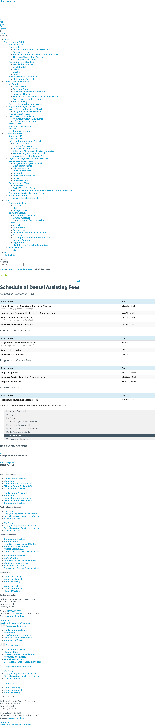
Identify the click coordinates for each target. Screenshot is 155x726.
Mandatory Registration (20, 126)
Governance (19, 235)
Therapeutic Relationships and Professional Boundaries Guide (43, 190)
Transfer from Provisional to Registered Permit (35, 96)
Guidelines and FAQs (19, 183)
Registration (19, 242)
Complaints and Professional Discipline (32, 49)
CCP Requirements (22, 171)
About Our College (17, 203)
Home (7, 39)
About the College (13, 688)
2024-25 (17, 250)
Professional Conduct (19, 195)
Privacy (16, 74)
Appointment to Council (25, 215)
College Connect (21, 210)
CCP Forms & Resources (24, 176)
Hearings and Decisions (24, 59)
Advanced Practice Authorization (29, 91)
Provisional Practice (22, 94)
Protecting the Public (14, 42)
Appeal (16, 225)
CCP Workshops (20, 180)
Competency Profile (22, 166)
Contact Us (9, 255)
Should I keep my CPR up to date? (29, 153)
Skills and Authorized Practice (27, 79)
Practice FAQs (19, 185)
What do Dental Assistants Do (23, 77)
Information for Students (25, 121)
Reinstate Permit (21, 89)
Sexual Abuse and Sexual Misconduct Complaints (36, 54)
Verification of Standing (20, 131)
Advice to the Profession (20, 146)
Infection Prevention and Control (25, 141)
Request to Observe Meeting (30, 220)
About (7, 200)
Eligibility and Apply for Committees (30, 245)
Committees (14, 223)
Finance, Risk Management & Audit (30, 232)
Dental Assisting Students (21, 116)
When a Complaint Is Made (26, 198)
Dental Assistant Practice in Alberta (26, 109)
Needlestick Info (21, 143)
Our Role (17, 205)
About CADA (11, 683)
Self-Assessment (21, 168)
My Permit (14, 84)
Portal (2, 24)
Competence (19, 230)
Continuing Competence (21, 161)
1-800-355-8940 (17, 613)
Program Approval (21, 240)
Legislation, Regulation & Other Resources (29, 158)
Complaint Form (21, 52)
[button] (77, 35)
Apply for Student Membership (28, 119)
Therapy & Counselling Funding (28, 57)
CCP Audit (18, 173)
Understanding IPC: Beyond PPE (28, 156)
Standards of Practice (23, 64)
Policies (16, 72)
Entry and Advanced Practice (27, 111)
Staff (15, 208)
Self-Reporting (20, 101)
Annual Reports (16, 247)
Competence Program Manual (27, 163)
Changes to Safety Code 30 (25, 148)
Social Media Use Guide (24, 188)
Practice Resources (13, 133)
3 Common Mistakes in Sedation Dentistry (33, 151)
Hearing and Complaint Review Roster (31, 237)
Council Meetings (21, 218)
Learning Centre (5, 20)
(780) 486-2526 (14, 611)
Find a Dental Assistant (20, 44)
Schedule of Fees (16, 124)
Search (2, 33)
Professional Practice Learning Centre (27, 193)
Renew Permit (20, 86)
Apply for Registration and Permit (25, 104)
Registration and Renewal (16, 81)
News (6, 252)
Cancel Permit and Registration (28, 99)
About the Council (17, 213)
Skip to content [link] (7, 1)
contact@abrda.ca (15, 616)
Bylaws (16, 69)
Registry (3, 28)
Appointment (19, 227)
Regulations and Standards (22, 62)
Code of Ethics (19, 67)
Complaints (14, 47)
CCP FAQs (17, 178)
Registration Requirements (22, 106)
